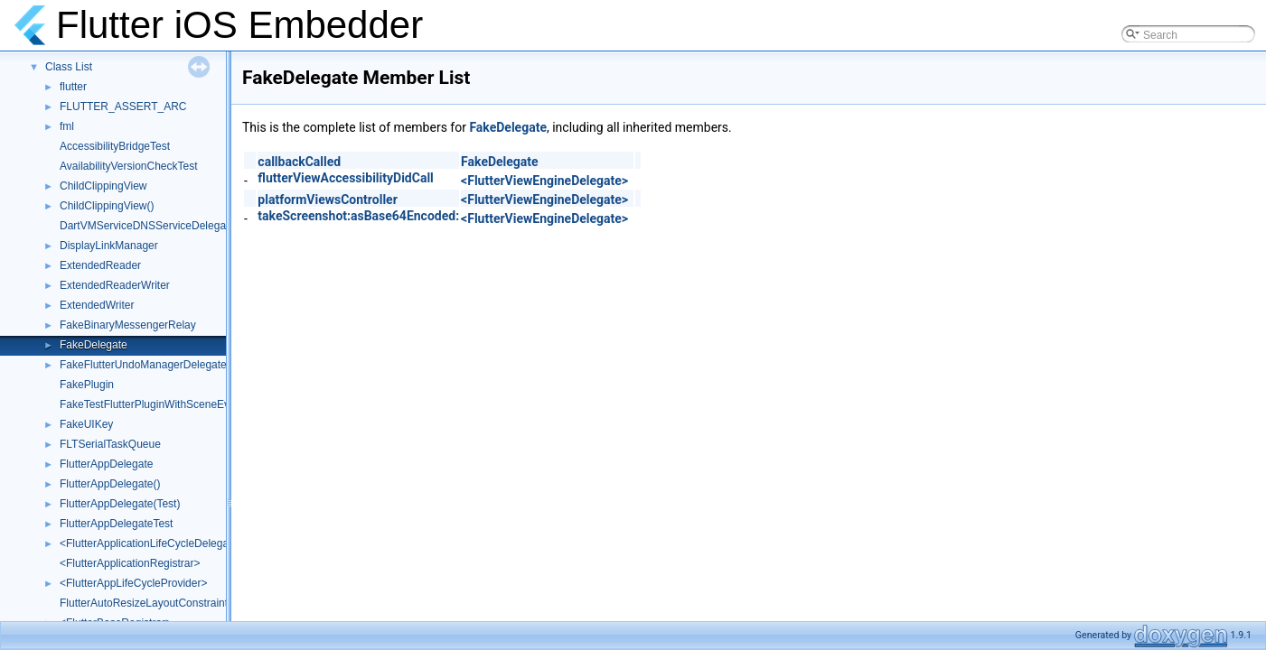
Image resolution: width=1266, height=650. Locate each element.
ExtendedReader (100, 265)
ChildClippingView (103, 186)
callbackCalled (299, 161)
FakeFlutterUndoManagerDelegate (143, 364)
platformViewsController (327, 199)
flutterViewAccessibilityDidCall (345, 178)
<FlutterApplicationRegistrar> (130, 563)
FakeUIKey (86, 424)
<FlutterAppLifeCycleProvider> (133, 583)
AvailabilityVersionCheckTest (129, 166)
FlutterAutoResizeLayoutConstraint (144, 603)
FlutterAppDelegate (106, 464)
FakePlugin (87, 384)
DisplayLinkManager (109, 245)
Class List (68, 66)
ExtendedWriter (97, 305)
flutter (73, 86)
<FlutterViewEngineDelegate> (544, 180)
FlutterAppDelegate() (110, 484)
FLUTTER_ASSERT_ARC (123, 106)
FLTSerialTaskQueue (110, 444)
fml (67, 126)
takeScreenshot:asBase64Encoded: (358, 216)
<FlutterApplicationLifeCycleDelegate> (152, 543)
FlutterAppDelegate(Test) (120, 503)
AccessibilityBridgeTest (115, 146)
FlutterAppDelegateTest (116, 523)
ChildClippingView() (107, 206)
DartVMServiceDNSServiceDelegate (147, 225)
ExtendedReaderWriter (115, 285)
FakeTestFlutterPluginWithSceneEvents (155, 404)
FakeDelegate (93, 345)
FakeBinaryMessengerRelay (128, 325)
